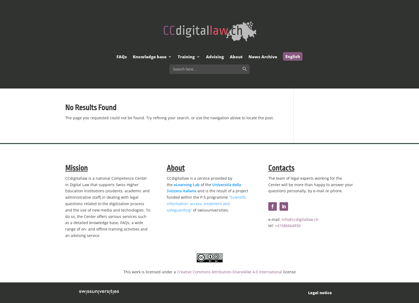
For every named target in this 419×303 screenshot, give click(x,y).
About (236, 57)
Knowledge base (149, 57)
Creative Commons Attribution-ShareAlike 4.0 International (229, 271)
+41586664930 (288, 225)
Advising (215, 57)
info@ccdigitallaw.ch (300, 219)
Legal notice (320, 292)
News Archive (263, 57)
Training (186, 57)
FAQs (122, 57)
